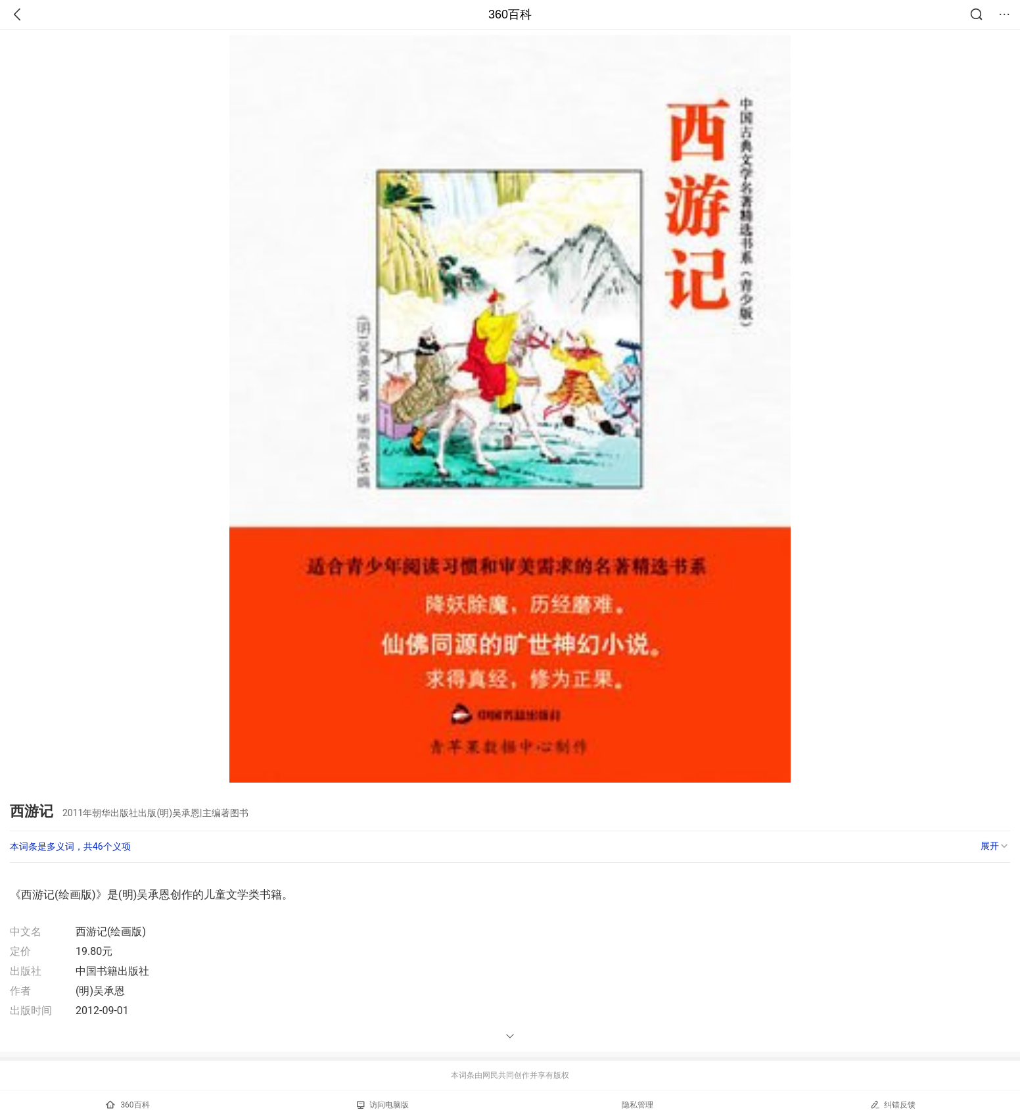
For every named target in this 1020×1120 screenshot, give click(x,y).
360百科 (510, 14)
